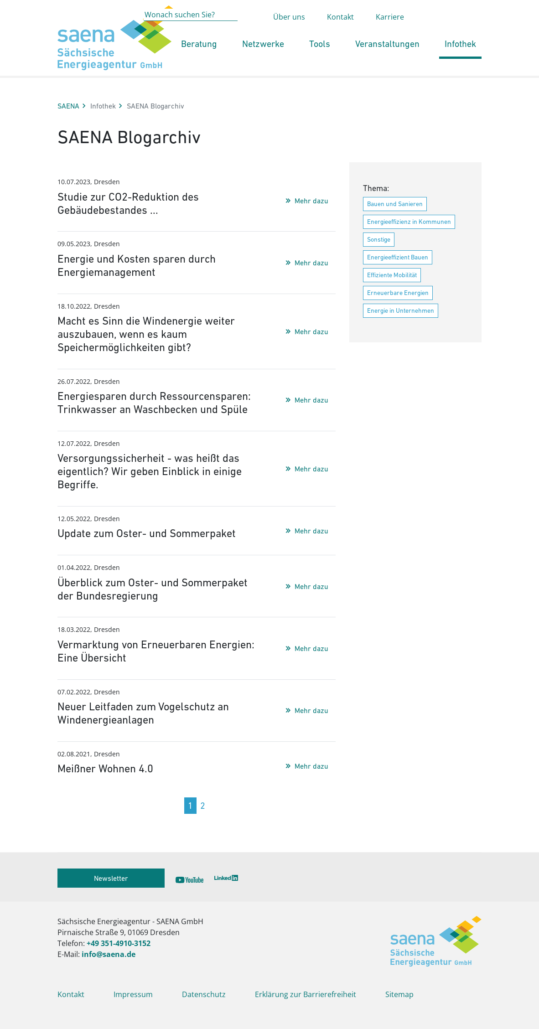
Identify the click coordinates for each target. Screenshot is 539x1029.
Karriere (390, 35)
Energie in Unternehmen (400, 310)
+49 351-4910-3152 (118, 943)
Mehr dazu (311, 200)
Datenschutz (204, 994)
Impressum (133, 994)
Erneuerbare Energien (398, 292)
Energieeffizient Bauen (397, 257)
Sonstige (378, 239)
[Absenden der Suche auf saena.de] (250, 33)
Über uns (289, 35)
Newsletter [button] (111, 878)
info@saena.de (108, 954)
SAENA (68, 106)
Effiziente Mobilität (392, 275)
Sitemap (399, 994)
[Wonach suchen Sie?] (191, 32)
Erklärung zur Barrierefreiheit (305, 994)
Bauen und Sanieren (395, 203)
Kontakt (340, 35)
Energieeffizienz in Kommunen (409, 221)
